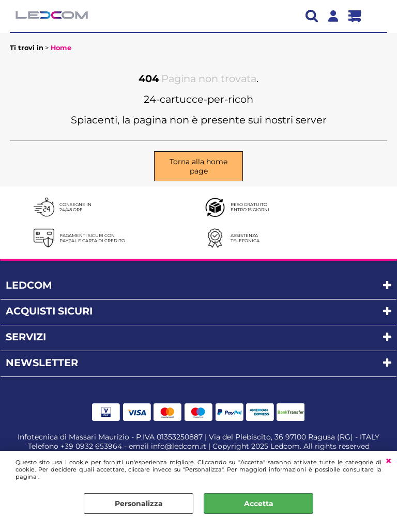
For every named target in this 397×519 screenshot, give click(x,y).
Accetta (258, 503)
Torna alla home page (198, 166)
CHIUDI (388, 461)
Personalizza (139, 503)
